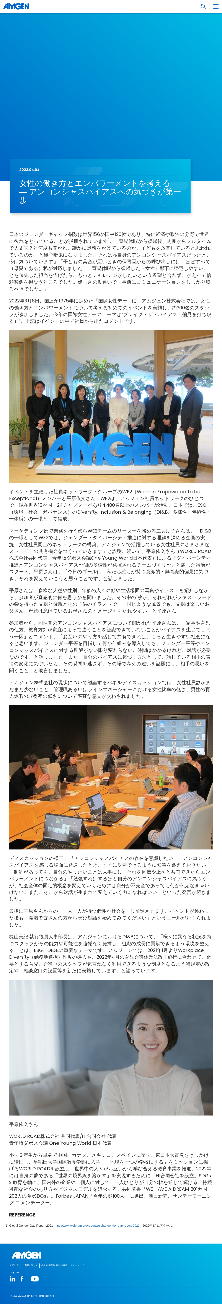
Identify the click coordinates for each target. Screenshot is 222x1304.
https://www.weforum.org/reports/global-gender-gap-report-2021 (96, 1225)
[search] (203, 7)
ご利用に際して (30, 1265)
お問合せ (14, 1265)
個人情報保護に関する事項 (54, 1265)
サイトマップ (77, 1265)
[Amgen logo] (16, 6)
